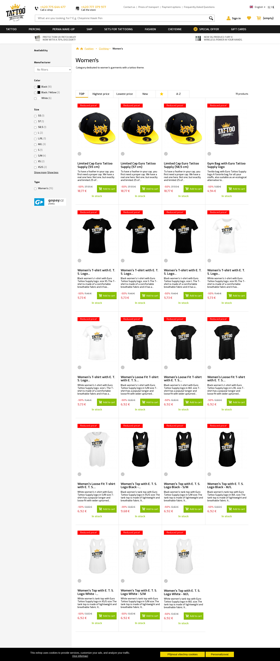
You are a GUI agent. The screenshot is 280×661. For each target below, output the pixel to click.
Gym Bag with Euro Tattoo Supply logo (226, 165)
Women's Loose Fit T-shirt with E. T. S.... (140, 378)
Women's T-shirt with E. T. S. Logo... (96, 271)
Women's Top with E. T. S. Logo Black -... (139, 484)
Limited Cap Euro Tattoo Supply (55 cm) (95, 165)
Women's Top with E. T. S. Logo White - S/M (139, 591)
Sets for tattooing (118, 29)
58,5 (42, 127)
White (46, 98)
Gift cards (238, 29)
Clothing (104, 48)
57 (41, 121)
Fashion (150, 29)
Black (46, 86)
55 (41, 115)
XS (41, 161)
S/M (42, 155)
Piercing (34, 29)
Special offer (209, 29)
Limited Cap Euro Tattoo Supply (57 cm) (138, 165)
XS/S (42, 167)
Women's (45, 188)
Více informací (80, 656)
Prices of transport (148, 7)
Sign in (236, 18)
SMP (89, 29)
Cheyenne (175, 29)
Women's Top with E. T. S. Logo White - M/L (182, 591)
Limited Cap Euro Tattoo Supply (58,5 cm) (181, 165)
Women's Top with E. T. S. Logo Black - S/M (182, 484)
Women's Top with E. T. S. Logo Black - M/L (225, 484)
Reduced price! (88, 105)
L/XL (42, 138)
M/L (42, 144)
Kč (269, 7)
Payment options (171, 7)
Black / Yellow (50, 92)
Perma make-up (63, 29)
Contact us (129, 7)
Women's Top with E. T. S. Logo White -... (96, 591)
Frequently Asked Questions (199, 7)
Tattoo (11, 29)
